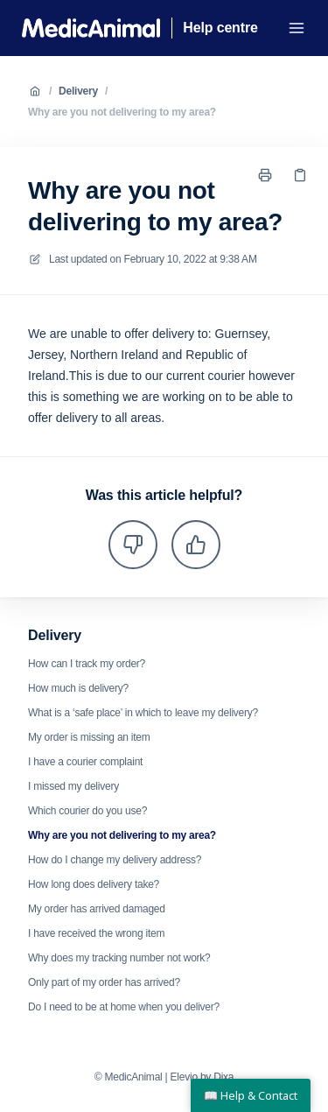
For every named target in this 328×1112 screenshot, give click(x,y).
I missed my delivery (73, 786)
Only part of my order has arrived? (104, 982)
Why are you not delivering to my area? (122, 112)
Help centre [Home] (220, 27)
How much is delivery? (78, 688)
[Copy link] (300, 175)
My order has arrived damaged (96, 909)
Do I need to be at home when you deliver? (124, 1007)
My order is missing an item (89, 737)
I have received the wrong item (96, 933)
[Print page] (265, 175)
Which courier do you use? (87, 811)
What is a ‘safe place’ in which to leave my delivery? (143, 713)
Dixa (223, 1077)
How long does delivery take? (93, 884)
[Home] (91, 28)
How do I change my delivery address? (114, 860)
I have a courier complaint (85, 762)
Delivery (78, 91)
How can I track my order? (86, 664)
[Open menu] (297, 28)
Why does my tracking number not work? (119, 958)
